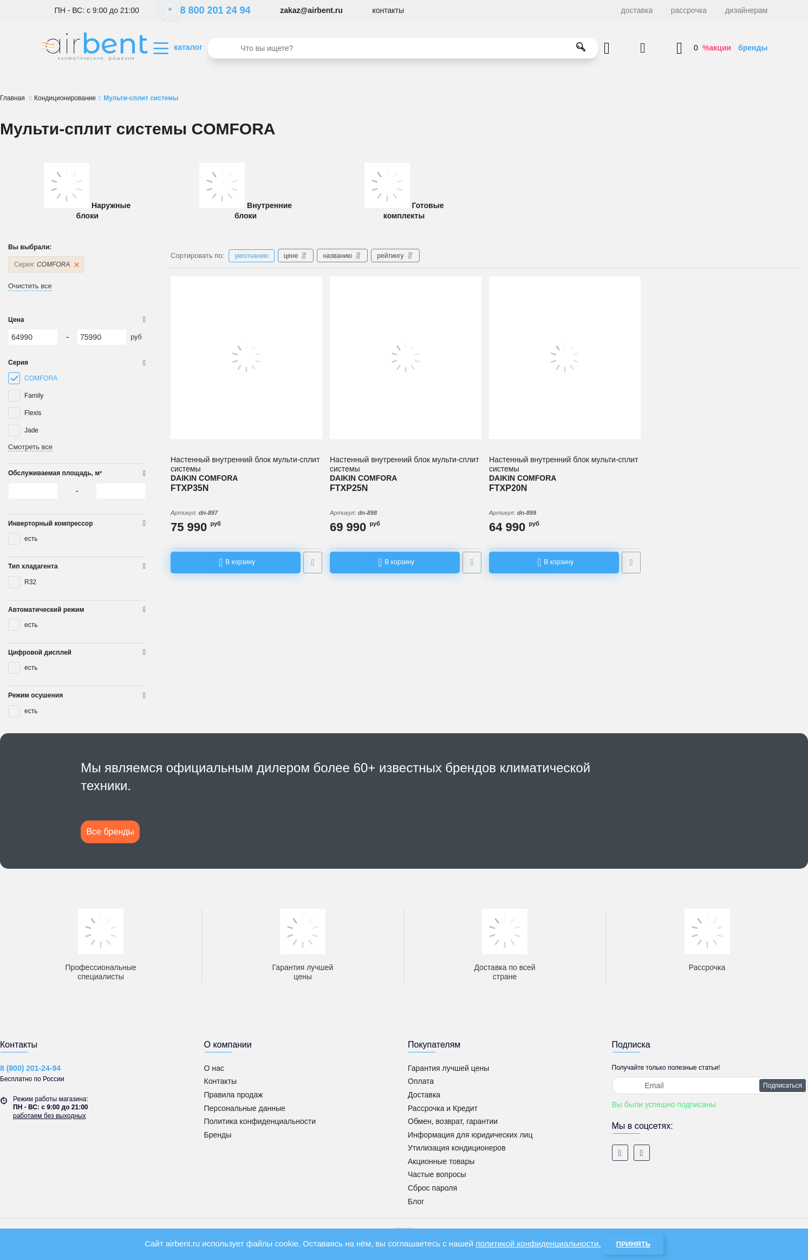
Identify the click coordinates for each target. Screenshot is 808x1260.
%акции (716, 47)
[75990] (102, 337)
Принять (633, 1244)
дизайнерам (746, 10)
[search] (403, 48)
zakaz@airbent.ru (311, 10)
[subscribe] (710, 1085)
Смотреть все (30, 447)
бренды (752, 47)
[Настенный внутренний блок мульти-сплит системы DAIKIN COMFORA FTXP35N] (246, 357)
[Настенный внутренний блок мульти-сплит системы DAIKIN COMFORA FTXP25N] (405, 357)
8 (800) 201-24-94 (30, 1068)
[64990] (33, 337)
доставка (637, 10)
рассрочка (689, 10)
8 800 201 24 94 (209, 10)
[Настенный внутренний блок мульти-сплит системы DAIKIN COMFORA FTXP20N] (565, 357)
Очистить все (30, 286)
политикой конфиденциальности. (538, 1243)
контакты (388, 10)
